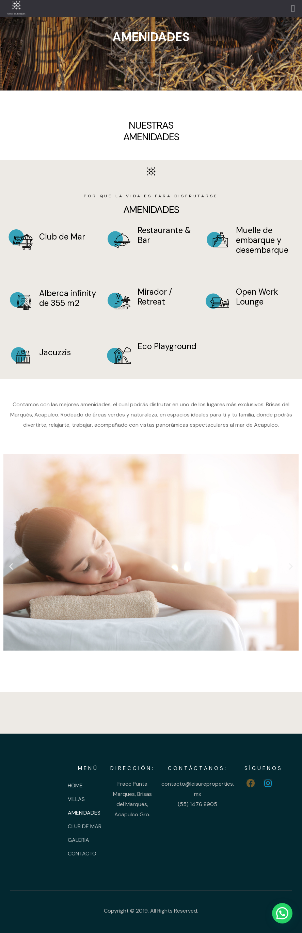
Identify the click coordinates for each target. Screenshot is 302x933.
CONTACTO (82, 853)
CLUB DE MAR (84, 826)
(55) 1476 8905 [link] (197, 804)
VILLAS (76, 799)
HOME (75, 785)
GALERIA (78, 840)
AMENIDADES (84, 812)
